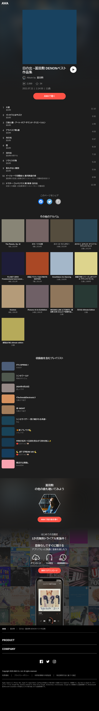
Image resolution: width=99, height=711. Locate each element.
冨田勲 (40, 77)
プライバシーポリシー (21, 675)
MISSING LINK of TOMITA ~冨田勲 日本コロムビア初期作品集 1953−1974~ (61, 312)
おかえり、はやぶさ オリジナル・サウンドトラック (86, 245)
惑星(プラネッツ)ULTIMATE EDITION (37, 278)
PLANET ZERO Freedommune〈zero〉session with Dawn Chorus (13, 279)
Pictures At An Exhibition (37, 310)
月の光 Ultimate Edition (86, 310)
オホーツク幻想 (37, 244)
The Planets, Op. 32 (13, 244)
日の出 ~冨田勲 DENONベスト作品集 (32, 629)
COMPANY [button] (8, 649)
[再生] (73, 69)
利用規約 (5, 675)
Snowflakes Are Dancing (61, 277)
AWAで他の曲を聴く (49, 519)
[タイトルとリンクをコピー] (58, 201)
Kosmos (13, 310)
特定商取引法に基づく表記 (66, 675)
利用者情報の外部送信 (43, 675)
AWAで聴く (49, 96)
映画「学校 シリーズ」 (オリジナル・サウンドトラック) (86, 278)
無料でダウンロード (49, 570)
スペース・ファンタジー (62, 244)
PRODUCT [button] (8, 640)
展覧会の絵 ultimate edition (13, 343)
